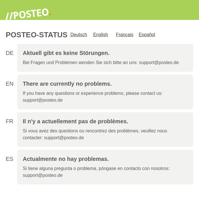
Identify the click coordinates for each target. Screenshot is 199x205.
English (100, 34)
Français (124, 34)
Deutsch (78, 34)
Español (147, 34)
